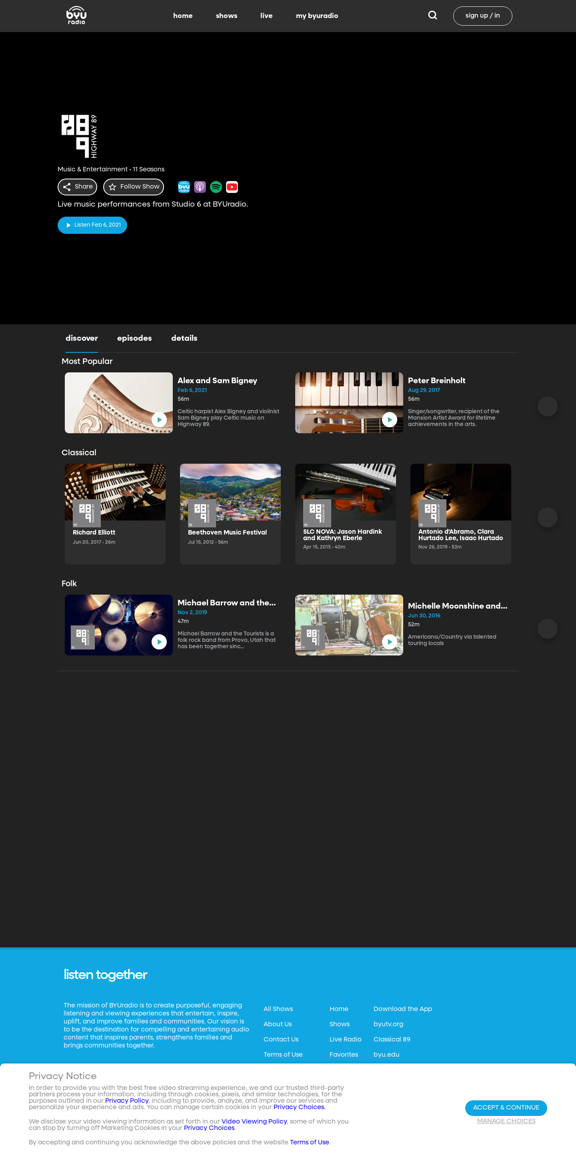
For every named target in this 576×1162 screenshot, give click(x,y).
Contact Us (281, 1040)
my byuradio (317, 16)
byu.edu (387, 1055)
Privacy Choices (209, 1128)
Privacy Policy (126, 1101)
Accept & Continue (506, 1108)
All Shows (278, 1009)
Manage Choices (506, 1121)
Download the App (403, 1009)
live (266, 16)
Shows (340, 1024)
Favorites (344, 1055)
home (183, 16)
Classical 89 (392, 1040)
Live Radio (346, 1040)
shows (226, 16)
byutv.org (388, 1024)
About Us (278, 1024)
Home (339, 1009)
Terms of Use (283, 1055)
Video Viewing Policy (254, 1122)
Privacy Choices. (300, 1107)
